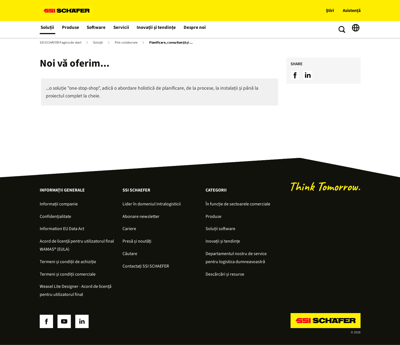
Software (97, 29)
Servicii (121, 29)
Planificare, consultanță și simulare (172, 43)
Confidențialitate (55, 216)
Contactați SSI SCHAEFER (145, 266)
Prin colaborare (126, 43)
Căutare (129, 254)
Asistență (352, 10)
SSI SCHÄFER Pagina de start (60, 43)
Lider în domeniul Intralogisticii (151, 204)
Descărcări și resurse (225, 274)
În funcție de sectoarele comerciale (238, 204)
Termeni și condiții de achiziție (68, 262)
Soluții (47, 29)
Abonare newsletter (140, 216)
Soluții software (220, 229)
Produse (71, 29)
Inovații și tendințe (155, 29)
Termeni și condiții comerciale (68, 274)
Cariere (129, 229)
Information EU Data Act (62, 229)
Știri (330, 10)
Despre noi (192, 29)
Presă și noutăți (136, 241)
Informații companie (59, 204)
